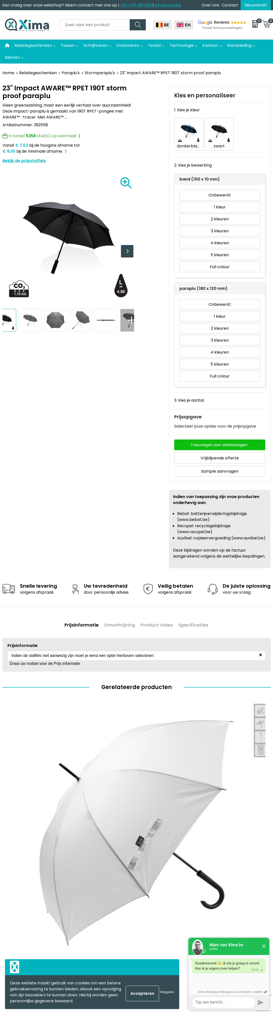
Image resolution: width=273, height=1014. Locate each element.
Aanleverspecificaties (97, 888)
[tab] (78, 615)
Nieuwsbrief (255, 5)
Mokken (150, 843)
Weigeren (167, 992)
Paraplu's (71, 73)
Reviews (221, 22)
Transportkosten (93, 904)
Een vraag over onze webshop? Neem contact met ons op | (61, 5)
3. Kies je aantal (189, 393)
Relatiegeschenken (33, 45)
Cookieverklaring (225, 843)
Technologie (181, 45)
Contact (230, 5)
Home (8, 73)
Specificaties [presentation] (197, 615)
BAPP (81, 911)
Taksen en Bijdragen (96, 881)
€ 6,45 (82, 788)
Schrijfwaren (95, 45)
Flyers (82, 858)
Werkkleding (239, 45)
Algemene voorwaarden (233, 836)
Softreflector (155, 851)
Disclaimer (219, 851)
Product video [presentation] (158, 615)
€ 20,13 (150, 788)
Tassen (68, 45)
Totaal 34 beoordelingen (222, 27)
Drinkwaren (127, 45)
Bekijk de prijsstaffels (24, 161)
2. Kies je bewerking (193, 158)
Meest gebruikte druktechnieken (92, 869)
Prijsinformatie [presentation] (78, 615)
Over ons (210, 5)
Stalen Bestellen (92, 896)
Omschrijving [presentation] (118, 615)
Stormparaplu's (100, 73)
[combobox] (95, 24)
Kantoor (210, 45)
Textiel (154, 45)
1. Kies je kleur (187, 110)
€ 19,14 (216, 788)
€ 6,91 (14, 788)
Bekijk (55, 788)
